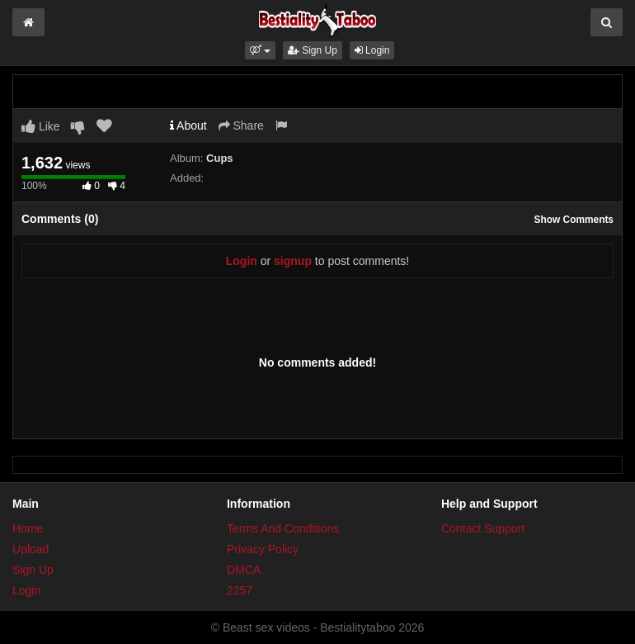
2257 (239, 590)
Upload (30, 549)
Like (40, 126)
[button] (260, 50)
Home (27, 528)
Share (241, 125)
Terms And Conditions (283, 528)
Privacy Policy (263, 549)
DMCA (244, 569)
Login (372, 50)
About (188, 125)
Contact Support (482, 528)
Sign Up (312, 50)
